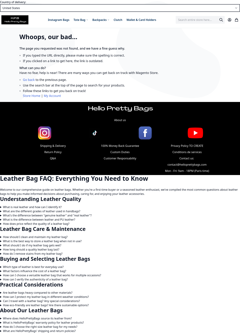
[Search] (221, 20)
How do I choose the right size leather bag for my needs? (40, 327)
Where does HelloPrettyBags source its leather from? (37, 318)
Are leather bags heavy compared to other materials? (37, 293)
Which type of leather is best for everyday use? (33, 267)
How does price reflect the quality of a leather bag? (36, 224)
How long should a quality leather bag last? (31, 249)
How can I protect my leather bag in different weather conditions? (46, 297)
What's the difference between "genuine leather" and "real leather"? (47, 215)
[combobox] (200, 20)
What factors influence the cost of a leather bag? (34, 271)
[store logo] (14, 19)
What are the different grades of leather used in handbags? (41, 211)
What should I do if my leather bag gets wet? (32, 245)
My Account (52, 96)
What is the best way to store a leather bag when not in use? (42, 241)
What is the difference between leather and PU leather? (39, 219)
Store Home (31, 96)
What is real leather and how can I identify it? (32, 207)
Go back (29, 80)
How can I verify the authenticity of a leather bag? (35, 279)
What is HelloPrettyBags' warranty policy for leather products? (43, 322)
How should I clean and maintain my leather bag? (35, 237)
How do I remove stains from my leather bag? (32, 254)
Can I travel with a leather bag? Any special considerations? (41, 301)
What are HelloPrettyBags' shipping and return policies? (39, 331)
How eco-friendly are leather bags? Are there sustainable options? (46, 305)
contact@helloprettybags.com (187, 164)
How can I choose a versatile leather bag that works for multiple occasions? (52, 275)
